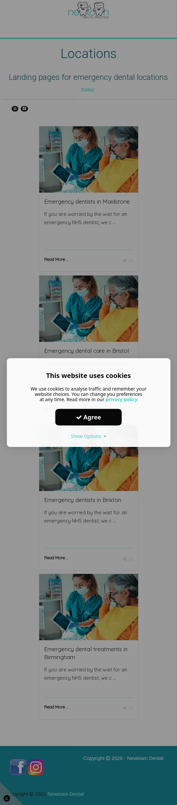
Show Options (88, 436)
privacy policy (121, 399)
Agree (88, 417)
